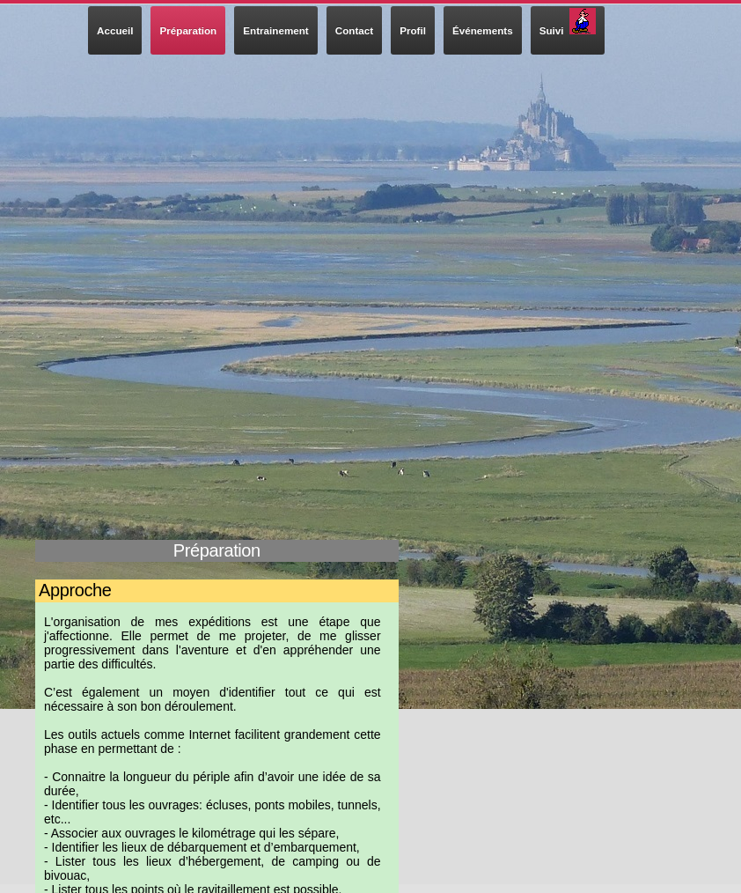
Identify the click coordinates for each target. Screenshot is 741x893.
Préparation (187, 30)
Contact (354, 30)
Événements (482, 30)
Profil (413, 30)
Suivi (567, 22)
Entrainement (276, 30)
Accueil (115, 30)
